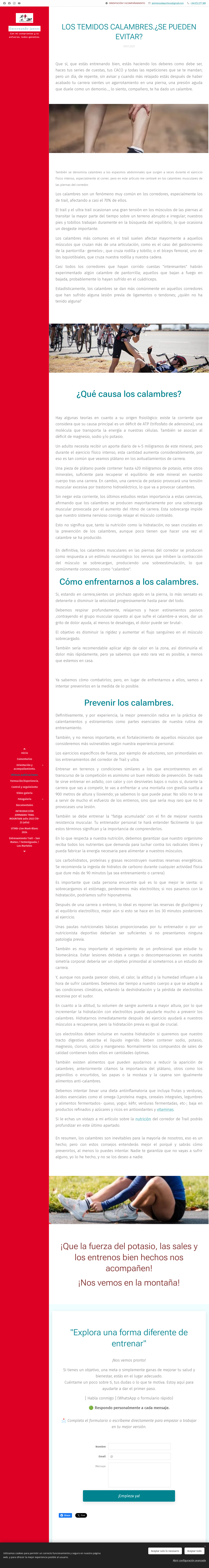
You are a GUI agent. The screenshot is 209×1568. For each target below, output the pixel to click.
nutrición (143, 1119)
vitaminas (165, 1109)
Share (65, 1515)
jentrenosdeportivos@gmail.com (168, 3)
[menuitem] (24, 753)
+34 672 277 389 (198, 3)
